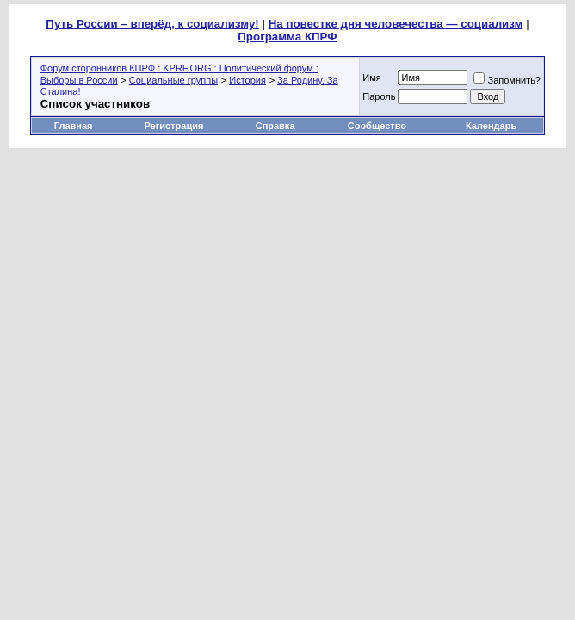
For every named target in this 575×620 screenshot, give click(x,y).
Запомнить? (507, 80)
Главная (73, 126)
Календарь (491, 126)
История (247, 80)
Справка (275, 126)
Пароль (378, 96)
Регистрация (174, 126)
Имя (371, 77)
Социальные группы (173, 80)
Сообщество (378, 126)
